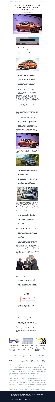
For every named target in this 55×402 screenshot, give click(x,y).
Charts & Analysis (27, 4)
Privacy (37, 360)
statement (27, 276)
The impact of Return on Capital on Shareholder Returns (14, 346)
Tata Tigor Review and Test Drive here (21, 99)
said (19, 229)
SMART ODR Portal (44, 361)
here (27, 49)
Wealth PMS (20, 1)
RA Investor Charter (33, 361)
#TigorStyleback (26, 105)
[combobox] (42, 1)
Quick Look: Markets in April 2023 (27, 345)
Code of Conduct (23, 361)
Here (17, 251)
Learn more (16, 356)
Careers (27, 360)
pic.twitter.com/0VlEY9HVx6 (29, 106)
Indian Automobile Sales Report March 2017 (27, 12)
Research (16, 1)
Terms (32, 360)
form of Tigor (31, 95)
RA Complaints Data (39, 361)
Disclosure (27, 361)
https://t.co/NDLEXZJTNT (21, 106)
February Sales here (25, 48)
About (21, 360)
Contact (43, 360)
